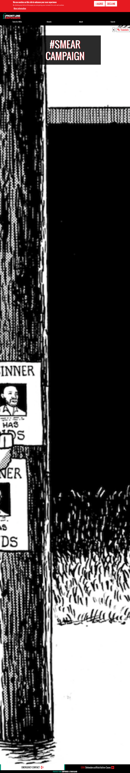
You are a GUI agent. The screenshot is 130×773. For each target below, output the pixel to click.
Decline (111, 4)
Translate (125, 29)
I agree (99, 4)
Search (113, 21)
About (81, 21)
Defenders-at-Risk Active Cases (96, 767)
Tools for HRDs (17, 21)
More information (20, 8)
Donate (49, 21)
